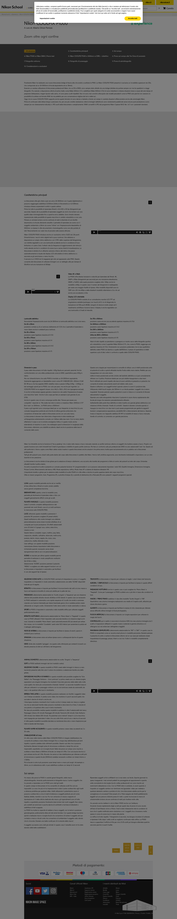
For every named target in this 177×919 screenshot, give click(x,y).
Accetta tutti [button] (132, 18)
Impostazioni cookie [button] (47, 18)
